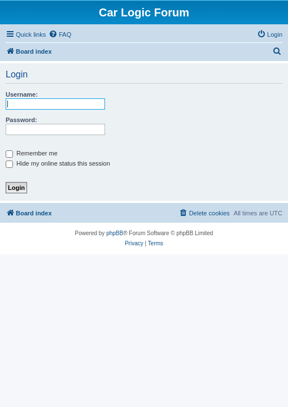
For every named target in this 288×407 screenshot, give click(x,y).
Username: (22, 94)
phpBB (114, 233)
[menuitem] (60, 34)
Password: (21, 119)
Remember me (32, 153)
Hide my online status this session (58, 163)
